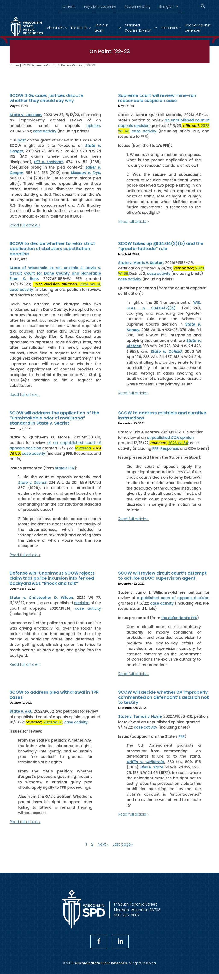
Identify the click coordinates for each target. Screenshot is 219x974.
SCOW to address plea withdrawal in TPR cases (54, 694)
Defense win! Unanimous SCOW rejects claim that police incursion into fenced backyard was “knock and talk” (52, 578)
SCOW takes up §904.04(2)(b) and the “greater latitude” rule (160, 245)
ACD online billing (138, 6)
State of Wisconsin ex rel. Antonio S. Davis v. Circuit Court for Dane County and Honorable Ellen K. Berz (55, 273)
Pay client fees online (100, 6)
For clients (79, 27)
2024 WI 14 (90, 284)
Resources (169, 27)
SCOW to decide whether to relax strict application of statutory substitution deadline (52, 248)
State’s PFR (65, 467)
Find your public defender (198, 28)
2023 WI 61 (53, 722)
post (22, 140)
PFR (155, 448)
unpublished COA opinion (170, 437)
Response (169, 448)
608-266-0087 (127, 915)
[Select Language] (170, 6)
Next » (103, 844)
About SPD (55, 27)
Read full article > (25, 225)
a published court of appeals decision (173, 597)
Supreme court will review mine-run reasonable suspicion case (157, 98)
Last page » (123, 844)
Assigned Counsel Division (138, 28)
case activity (44, 131)
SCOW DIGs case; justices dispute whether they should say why (46, 98)
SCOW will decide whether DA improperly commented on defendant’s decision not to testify (163, 697)
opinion (93, 125)
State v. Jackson (25, 114)
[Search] (203, 6)
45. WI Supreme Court (38, 65)
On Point (69, 6)
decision (82, 602)
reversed (83, 448)
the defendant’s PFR (179, 617)
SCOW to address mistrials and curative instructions (162, 415)
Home (14, 65)
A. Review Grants (70, 65)
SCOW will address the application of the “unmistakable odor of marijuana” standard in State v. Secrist (54, 418)
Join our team (101, 28)
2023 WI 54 (178, 442)
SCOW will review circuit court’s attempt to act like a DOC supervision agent (162, 575)
